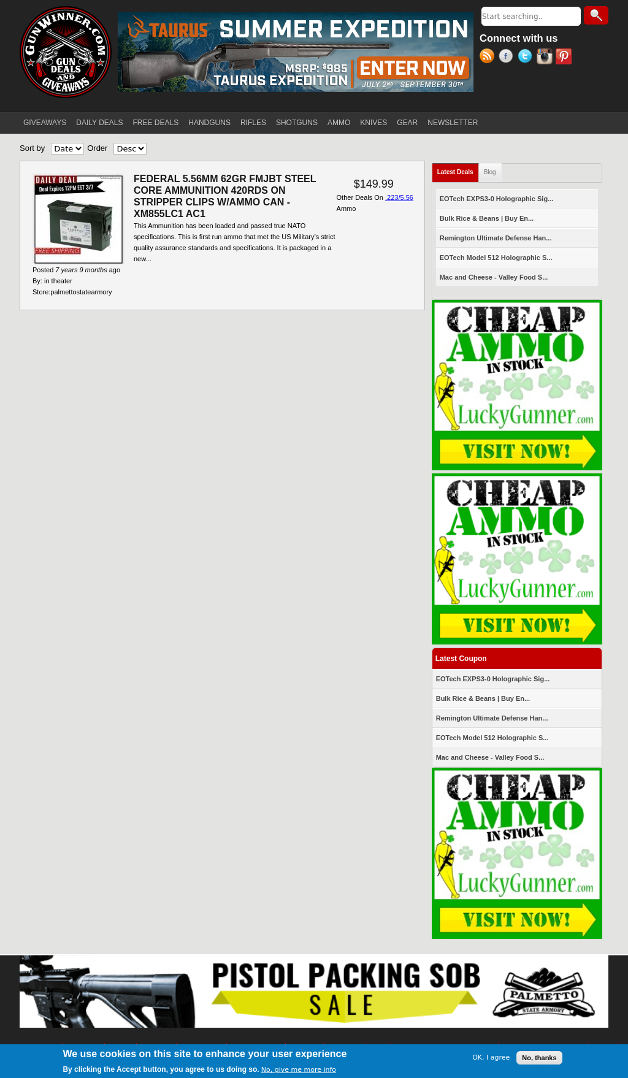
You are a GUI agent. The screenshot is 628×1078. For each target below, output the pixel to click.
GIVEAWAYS (44, 122)
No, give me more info (298, 1070)
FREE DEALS (156, 122)
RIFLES (253, 122)
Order (97, 148)
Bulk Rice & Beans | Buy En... (487, 218)
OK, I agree (491, 1057)
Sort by (32, 148)
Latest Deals (458, 169)
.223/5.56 (399, 197)
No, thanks (539, 1057)
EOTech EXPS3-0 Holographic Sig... (497, 198)
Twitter (527, 57)
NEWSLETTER (452, 122)
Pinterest (565, 57)
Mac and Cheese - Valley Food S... (494, 277)
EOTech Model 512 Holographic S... (496, 257)
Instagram (546, 57)
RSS (489, 57)
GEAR (407, 122)
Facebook (508, 57)
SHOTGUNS (297, 122)
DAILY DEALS (99, 122)
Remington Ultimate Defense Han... (496, 238)
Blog (490, 172)
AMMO (338, 122)
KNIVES (373, 122)
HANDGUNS (209, 122)
